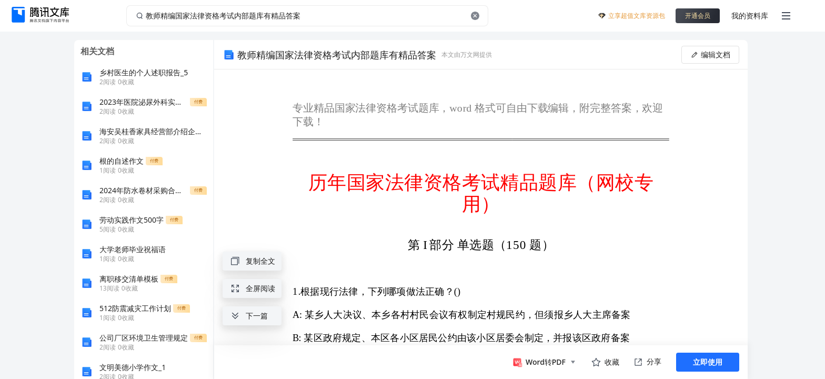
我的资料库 (749, 16)
